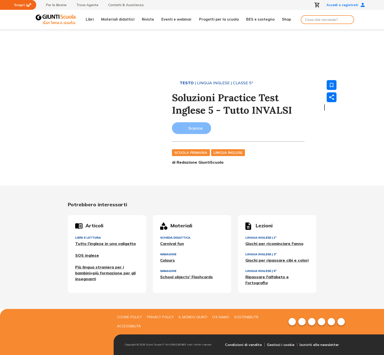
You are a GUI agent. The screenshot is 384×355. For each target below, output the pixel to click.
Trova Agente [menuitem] (85, 5)
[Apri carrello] (317, 5)
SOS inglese (87, 255)
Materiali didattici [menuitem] (117, 19)
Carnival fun (172, 243)
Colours (167, 260)
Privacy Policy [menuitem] (160, 317)
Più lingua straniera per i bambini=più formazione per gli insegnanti (105, 273)
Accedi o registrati (345, 4)
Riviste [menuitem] (148, 19)
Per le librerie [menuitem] (54, 5)
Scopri (22, 5)
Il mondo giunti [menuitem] (193, 317)
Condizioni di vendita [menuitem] (243, 345)
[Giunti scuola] (73, 332)
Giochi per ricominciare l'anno (274, 243)
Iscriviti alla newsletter (319, 345)
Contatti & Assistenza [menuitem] (123, 5)
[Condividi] (331, 97)
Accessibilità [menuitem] (129, 326)
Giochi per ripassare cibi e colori (277, 260)
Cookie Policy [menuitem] (129, 317)
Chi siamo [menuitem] (220, 317)
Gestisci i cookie (280, 345)
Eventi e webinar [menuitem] (176, 19)
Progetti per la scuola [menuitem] (219, 19)
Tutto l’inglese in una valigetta (105, 243)
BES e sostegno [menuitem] (260, 19)
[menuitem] (292, 321)
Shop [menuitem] (286, 19)
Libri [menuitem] (90, 19)
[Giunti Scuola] (55, 19)
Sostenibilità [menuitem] (246, 317)
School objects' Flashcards (186, 276)
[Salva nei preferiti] (331, 85)
